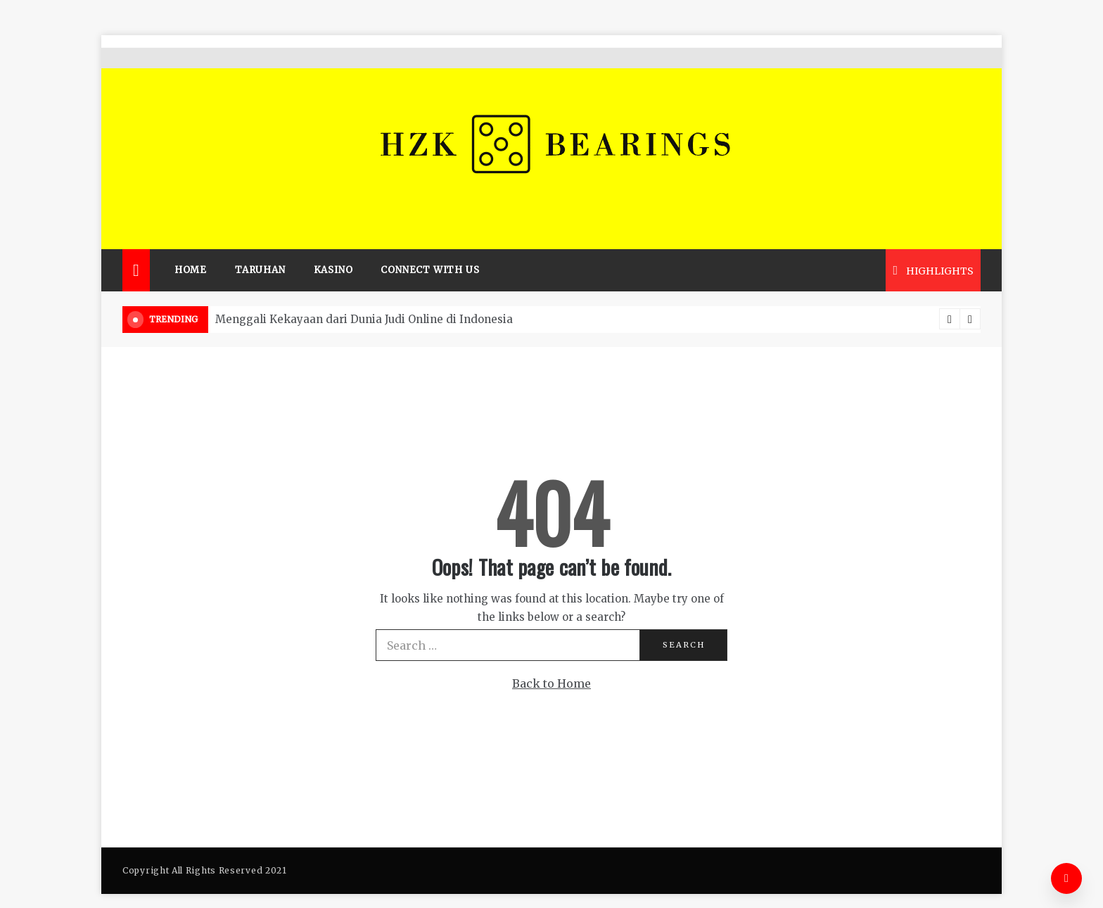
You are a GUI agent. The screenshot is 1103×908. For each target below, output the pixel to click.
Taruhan (260, 250)
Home (190, 250)
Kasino (333, 250)
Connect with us (430, 250)
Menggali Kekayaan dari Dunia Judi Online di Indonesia (364, 298)
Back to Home (551, 663)
